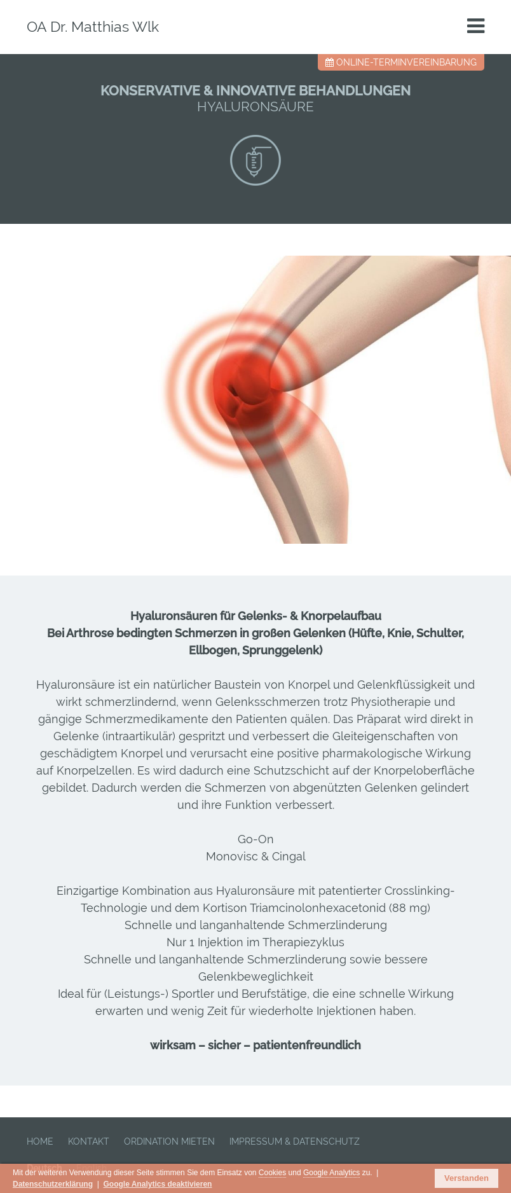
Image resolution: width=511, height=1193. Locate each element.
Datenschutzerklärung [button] (53, 1184)
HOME (40, 1141)
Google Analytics (331, 1172)
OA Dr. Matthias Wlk (93, 26)
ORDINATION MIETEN (169, 1141)
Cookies (272, 1172)
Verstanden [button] (466, 1178)
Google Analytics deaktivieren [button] (157, 1184)
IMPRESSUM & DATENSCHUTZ (294, 1141)
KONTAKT (88, 1141)
